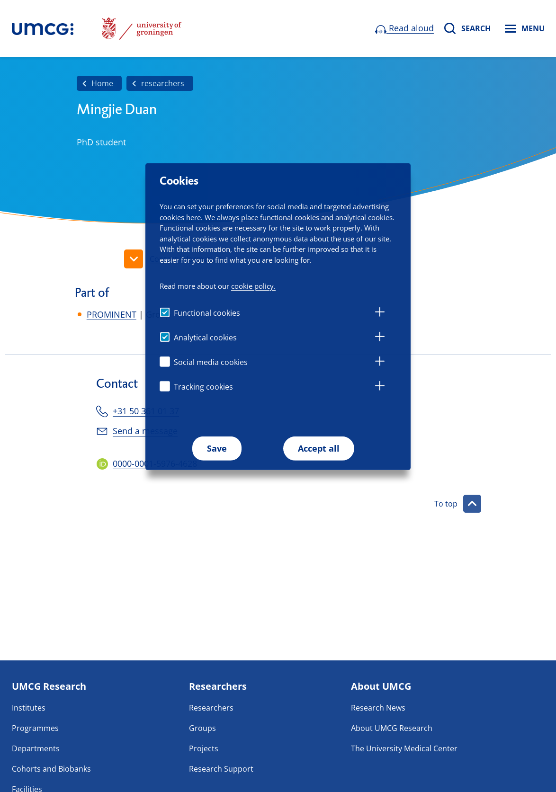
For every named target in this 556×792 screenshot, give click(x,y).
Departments (36, 748)
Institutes (28, 708)
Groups (202, 728)
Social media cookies (211, 362)
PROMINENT (111, 314)
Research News (378, 708)
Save (217, 448)
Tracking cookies (203, 387)
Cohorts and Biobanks (51, 769)
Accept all (319, 448)
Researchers (211, 708)
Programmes (35, 728)
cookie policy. (253, 285)
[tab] (379, 313)
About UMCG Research (391, 728)
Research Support (221, 769)
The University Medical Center (404, 748)
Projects (203, 748)
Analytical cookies (205, 337)
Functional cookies (207, 313)
